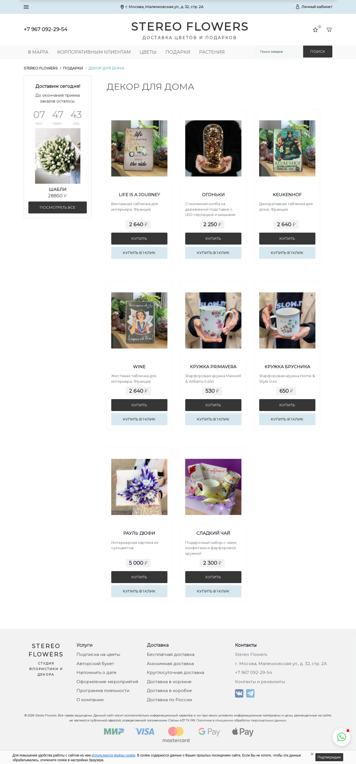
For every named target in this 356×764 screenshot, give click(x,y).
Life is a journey (139, 194)
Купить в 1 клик (139, 252)
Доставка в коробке (169, 690)
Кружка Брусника (287, 366)
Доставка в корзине (169, 681)
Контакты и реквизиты (260, 681)
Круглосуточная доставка (175, 672)
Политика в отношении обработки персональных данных (241, 720)
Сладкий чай (213, 533)
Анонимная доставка (170, 663)
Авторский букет (95, 663)
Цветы (148, 52)
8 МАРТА (38, 52)
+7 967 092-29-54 (45, 29)
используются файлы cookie (113, 755)
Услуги (84, 645)
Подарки (177, 52)
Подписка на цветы (98, 654)
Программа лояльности (102, 690)
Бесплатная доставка (170, 654)
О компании (89, 699)
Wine (139, 366)
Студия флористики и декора (46, 668)
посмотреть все (57, 207)
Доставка (158, 645)
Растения (212, 52)
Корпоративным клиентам (94, 52)
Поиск (317, 51)
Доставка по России (169, 699)
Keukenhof (287, 194)
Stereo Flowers (41, 68)
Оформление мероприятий (107, 681)
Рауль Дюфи (139, 533)
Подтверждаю (329, 757)
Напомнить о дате (96, 672)
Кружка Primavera (213, 366)
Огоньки (213, 194)
